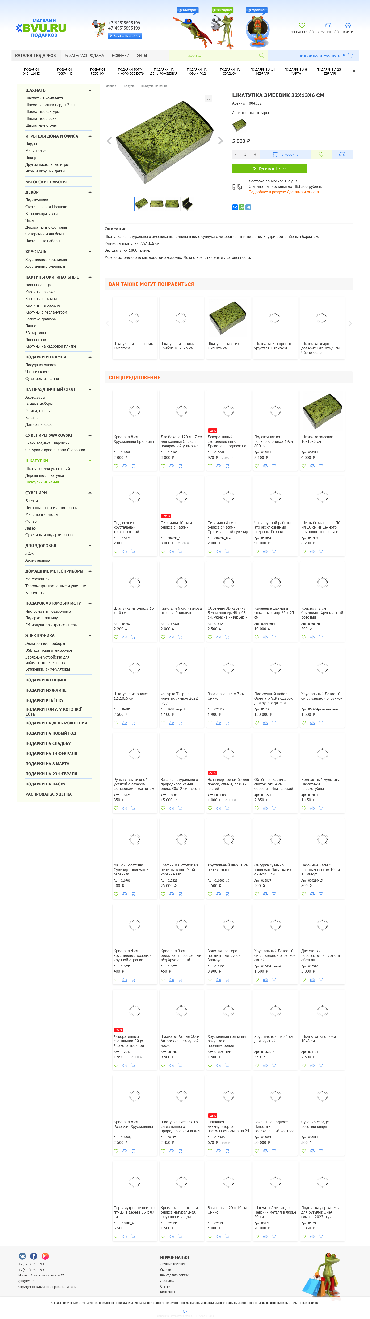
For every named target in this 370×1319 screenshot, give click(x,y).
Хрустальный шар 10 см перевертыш (228, 867)
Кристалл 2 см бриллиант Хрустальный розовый (322, 612)
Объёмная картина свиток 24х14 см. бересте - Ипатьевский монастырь (273, 786)
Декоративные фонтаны (46, 227)
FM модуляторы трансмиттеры (51, 624)
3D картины (35, 332)
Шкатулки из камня (42, 482)
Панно (30, 325)
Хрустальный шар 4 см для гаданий (273, 1038)
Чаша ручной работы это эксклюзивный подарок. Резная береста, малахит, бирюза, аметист (272, 531)
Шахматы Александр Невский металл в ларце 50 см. (275, 1212)
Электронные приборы (45, 643)
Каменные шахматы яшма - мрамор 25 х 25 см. (274, 612)
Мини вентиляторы (41, 514)
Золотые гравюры (40, 319)
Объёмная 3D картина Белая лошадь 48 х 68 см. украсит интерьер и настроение (228, 615)
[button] (354, 71)
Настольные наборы (42, 240)
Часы (29, 220)
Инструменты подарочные (48, 611)
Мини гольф (35, 150)
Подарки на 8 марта (296, 71)
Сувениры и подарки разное (49, 534)
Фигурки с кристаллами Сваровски (55, 450)
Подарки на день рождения (163, 71)
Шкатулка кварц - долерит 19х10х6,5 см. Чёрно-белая (321, 348)
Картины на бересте (42, 305)
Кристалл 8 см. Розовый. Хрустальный (133, 1124)
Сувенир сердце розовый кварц (315, 1124)
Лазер (30, 528)
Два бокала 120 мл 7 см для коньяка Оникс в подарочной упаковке (181, 441)
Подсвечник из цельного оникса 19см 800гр (273, 441)
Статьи (165, 1286)
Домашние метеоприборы (54, 571)
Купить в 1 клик (269, 168)
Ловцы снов (35, 339)
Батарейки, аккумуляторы (47, 669)
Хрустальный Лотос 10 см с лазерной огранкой (322, 695)
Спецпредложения (135, 377)
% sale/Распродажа (84, 55)
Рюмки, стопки (38, 410)
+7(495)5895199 (31, 1270)
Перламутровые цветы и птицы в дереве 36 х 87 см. (135, 1212)
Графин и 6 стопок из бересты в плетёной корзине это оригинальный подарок (181, 872)
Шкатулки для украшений (47, 468)
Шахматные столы (41, 125)
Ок (185, 1311)
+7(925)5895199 (31, 1264)
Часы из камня (37, 371)
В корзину (285, 154)
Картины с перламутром (46, 312)
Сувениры (36, 493)
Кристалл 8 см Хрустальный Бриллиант (135, 439)
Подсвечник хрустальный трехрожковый (126, 527)
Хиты (142, 55)
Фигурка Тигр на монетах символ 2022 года (179, 698)
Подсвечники (36, 200)
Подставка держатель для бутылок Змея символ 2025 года (320, 1212)
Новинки (120, 55)
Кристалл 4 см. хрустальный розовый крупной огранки (132, 955)
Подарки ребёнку (97, 71)
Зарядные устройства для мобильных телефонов (47, 660)
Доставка (167, 1281)
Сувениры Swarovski (48, 435)
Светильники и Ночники (46, 206)
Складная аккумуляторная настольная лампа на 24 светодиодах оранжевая (228, 1129)
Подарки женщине (31, 71)
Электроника (40, 635)
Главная (110, 86)
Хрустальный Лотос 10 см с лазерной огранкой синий (275, 955)
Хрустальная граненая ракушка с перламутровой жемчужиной (227, 1043)
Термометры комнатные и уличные (55, 585)
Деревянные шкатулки (44, 475)
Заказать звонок (124, 35)
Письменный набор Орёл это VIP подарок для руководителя (273, 698)
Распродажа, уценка (48, 794)
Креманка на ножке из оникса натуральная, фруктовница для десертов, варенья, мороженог (180, 1216)
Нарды (31, 144)
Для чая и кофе (38, 424)
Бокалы (31, 417)
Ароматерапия (37, 560)
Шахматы (35, 90)
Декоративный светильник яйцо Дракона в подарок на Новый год (227, 444)
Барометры (34, 592)
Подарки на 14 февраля (263, 71)
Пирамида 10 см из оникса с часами (177, 524)
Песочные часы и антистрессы (51, 507)
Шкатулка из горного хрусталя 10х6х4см (272, 345)
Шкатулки (36, 460)
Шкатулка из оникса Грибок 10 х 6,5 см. (178, 345)
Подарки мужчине (64, 71)
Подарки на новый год (196, 71)
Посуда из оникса (40, 364)
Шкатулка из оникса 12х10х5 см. (131, 695)
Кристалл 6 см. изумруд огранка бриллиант (181, 610)
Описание (116, 228)
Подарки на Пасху (45, 784)
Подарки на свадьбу (230, 71)
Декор (32, 192)
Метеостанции (37, 579)
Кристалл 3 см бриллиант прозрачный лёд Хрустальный (181, 955)
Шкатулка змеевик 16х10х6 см (223, 345)
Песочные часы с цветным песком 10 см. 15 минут (321, 869)
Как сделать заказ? (174, 1275)
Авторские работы (46, 182)
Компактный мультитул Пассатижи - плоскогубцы (321, 784)
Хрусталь (35, 251)
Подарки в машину (41, 618)
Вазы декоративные (42, 213)
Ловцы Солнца (38, 285)
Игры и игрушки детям (45, 171)
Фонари (32, 521)
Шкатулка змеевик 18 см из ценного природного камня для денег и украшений (180, 1129)
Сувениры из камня (42, 378)
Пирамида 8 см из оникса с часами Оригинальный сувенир (228, 527)
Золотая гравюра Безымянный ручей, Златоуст (225, 955)
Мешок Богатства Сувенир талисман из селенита (132, 869)
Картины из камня (41, 298)
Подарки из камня (45, 357)
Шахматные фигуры (42, 111)
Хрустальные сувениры (45, 266)
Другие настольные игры (47, 164)
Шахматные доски (40, 118)
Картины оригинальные (52, 277)
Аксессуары (35, 397)
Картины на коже (40, 291)
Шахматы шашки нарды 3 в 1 (50, 105)
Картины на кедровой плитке (50, 346)
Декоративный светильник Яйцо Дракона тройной (129, 1040)
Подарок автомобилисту (53, 603)
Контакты (167, 1292)
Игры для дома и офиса (51, 136)
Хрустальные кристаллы (46, 259)
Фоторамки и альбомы (44, 234)
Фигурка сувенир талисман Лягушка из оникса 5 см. (272, 869)
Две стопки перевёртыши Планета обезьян (320, 955)
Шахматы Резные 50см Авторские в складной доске (180, 1040)
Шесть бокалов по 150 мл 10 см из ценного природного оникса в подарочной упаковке (320, 529)
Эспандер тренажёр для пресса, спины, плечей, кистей (228, 784)
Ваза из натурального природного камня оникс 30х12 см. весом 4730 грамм (180, 786)
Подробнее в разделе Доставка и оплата (284, 192)
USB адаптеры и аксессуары (49, 650)
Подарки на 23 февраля (329, 71)
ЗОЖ (29, 553)
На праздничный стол (50, 389)
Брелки (31, 500)
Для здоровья (40, 545)
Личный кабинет (172, 1264)
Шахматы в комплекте (44, 98)
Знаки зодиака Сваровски (47, 443)
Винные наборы (39, 404)
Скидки (165, 1269)
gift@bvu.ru (27, 1281)
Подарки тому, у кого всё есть (131, 71)
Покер (30, 157)
